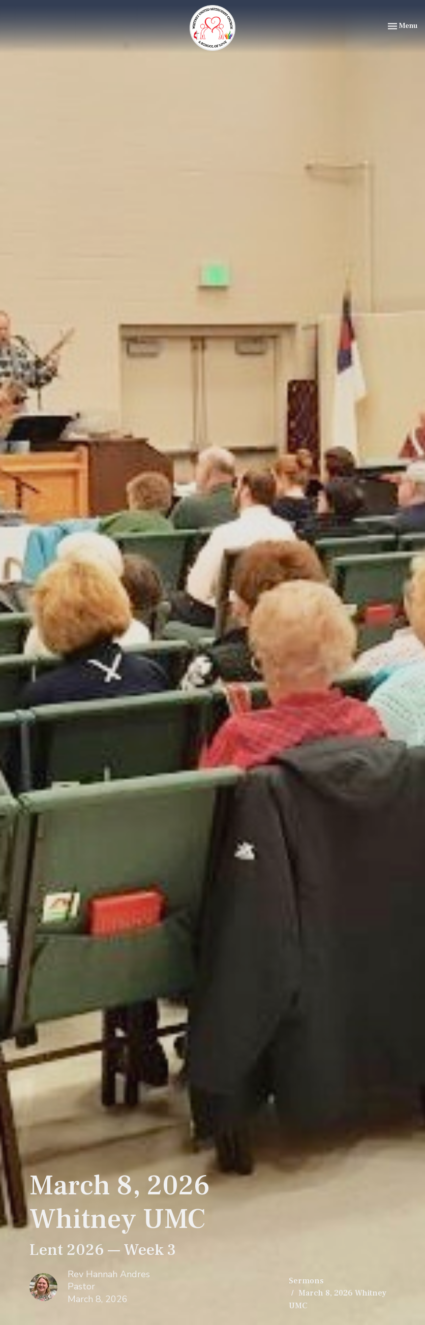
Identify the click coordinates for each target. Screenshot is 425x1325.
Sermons (306, 1281)
